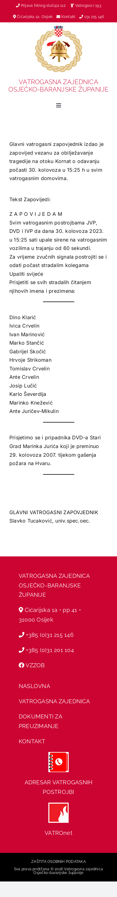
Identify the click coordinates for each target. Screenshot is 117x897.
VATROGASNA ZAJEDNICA (54, 701)
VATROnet (58, 833)
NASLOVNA (34, 686)
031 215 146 (94, 17)
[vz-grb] (58, 28)
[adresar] (58, 754)
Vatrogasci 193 (88, 5)
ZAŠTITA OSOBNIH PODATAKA (58, 861)
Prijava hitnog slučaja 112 (41, 5)
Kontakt (68, 17)
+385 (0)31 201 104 (50, 650)
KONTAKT (32, 741)
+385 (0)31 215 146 (49, 635)
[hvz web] (58, 805)
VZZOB (35, 665)
